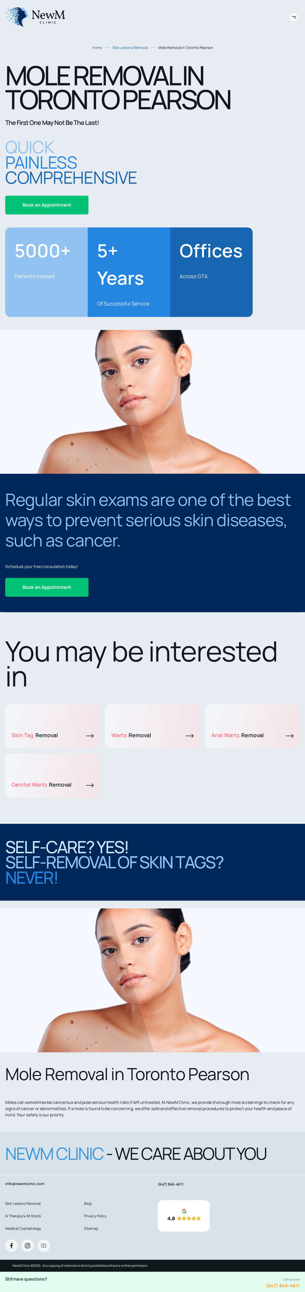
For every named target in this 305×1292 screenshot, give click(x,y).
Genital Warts (52, 784)
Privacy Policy (95, 1215)
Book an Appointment (47, 205)
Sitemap (91, 1228)
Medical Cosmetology (23, 1228)
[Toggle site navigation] (294, 17)
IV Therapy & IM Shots (23, 1215)
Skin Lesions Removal (130, 47)
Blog (87, 1203)
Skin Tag (52, 735)
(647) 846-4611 (283, 1285)
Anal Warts (252, 735)
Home (97, 47)
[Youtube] (43, 1245)
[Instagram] (27, 1245)
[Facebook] (11, 1245)
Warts (152, 735)
